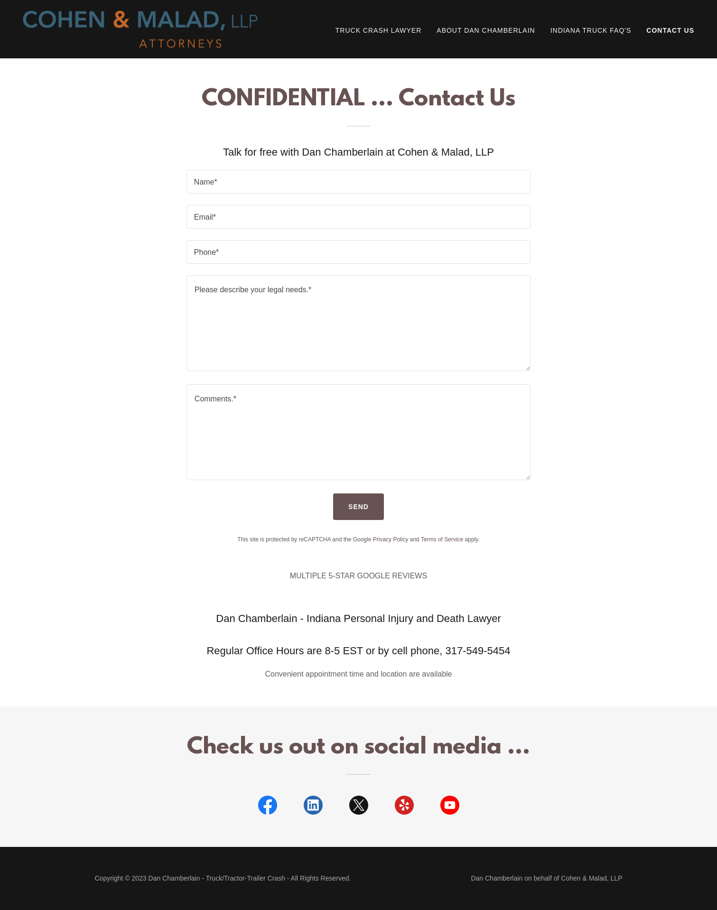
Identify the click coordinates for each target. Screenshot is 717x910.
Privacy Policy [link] (391, 539)
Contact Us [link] (670, 30)
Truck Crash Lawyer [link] (378, 30)
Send (358, 507)
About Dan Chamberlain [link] (486, 30)
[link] (140, 29)
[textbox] (358, 182)
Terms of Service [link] (442, 539)
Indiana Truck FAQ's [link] (591, 30)
